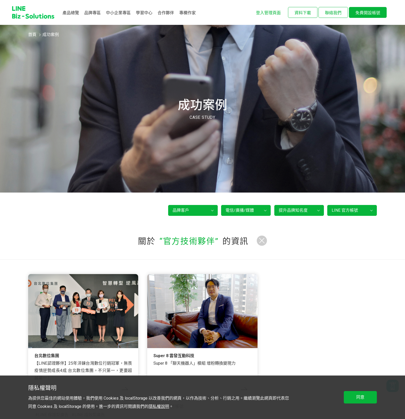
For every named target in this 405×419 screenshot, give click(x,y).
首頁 (32, 34)
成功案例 (50, 34)
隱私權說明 (159, 406)
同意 (360, 397)
